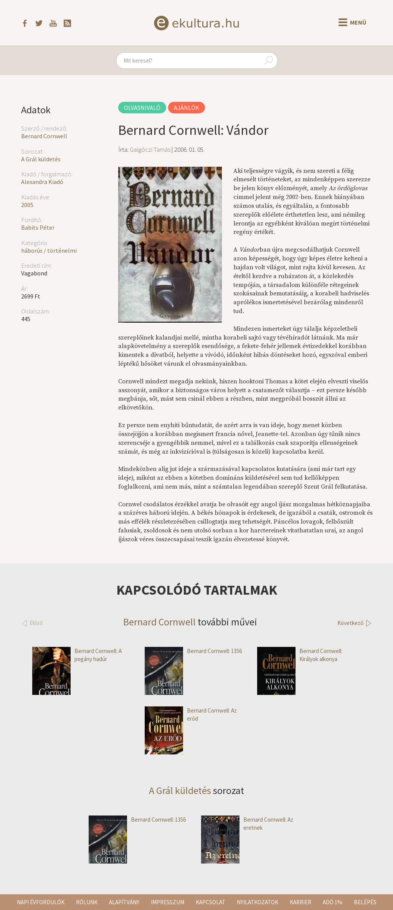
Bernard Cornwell (44, 136)
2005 (27, 205)
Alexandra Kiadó (42, 182)
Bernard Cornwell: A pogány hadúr (77, 655)
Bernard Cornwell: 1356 (193, 651)
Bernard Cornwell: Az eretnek (247, 824)
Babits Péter (37, 227)
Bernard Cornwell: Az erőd (191, 714)
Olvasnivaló (142, 107)
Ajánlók (186, 107)
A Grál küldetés (41, 159)
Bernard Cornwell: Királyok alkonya (299, 655)
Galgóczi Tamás (150, 149)
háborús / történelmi (49, 250)
